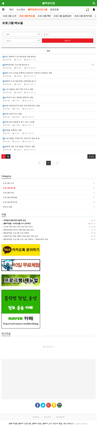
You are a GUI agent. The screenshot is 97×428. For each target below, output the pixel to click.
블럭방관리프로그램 (37, 9)
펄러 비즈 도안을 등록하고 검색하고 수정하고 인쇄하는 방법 (27, 73)
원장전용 (54, 9)
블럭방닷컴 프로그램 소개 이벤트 (15, 233)
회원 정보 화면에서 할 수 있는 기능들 (18, 122)
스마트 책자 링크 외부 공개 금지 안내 (17, 226)
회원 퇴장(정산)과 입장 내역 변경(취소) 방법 (21, 105)
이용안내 (35, 417)
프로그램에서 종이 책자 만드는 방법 (18, 89)
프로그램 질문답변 (62, 16)
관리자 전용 (7, 207)
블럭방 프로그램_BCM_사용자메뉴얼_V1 (20, 81)
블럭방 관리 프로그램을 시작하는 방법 (19, 146)
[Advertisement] (48, 379)
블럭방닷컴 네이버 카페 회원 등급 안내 (17, 229)
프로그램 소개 (9, 16)
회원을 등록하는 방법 (12, 130)
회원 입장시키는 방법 (12, 113)
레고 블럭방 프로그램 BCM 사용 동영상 (19, 56)
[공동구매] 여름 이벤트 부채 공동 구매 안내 (19, 236)
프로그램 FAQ (44, 16)
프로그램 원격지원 (83, 16)
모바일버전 (60, 417)
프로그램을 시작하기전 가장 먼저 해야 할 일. (21, 138)
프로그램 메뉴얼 (27, 16)
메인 (11, 9)
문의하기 (47, 417)
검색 (67, 40)
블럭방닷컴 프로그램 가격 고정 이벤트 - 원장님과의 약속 (24, 239)
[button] (3, 156)
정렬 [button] (91, 156)
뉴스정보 (20, 9)
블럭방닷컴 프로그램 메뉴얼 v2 (48, 64)
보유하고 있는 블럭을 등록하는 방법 (18, 97)
